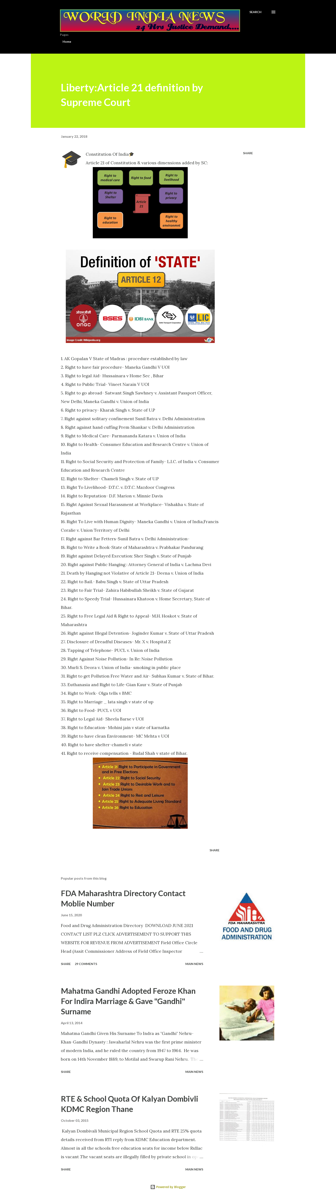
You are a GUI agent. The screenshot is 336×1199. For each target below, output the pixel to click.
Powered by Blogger (168, 1187)
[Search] (255, 12)
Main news (194, 964)
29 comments (86, 964)
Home (67, 41)
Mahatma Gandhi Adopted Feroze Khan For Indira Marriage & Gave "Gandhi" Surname (128, 1001)
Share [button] (248, 153)
